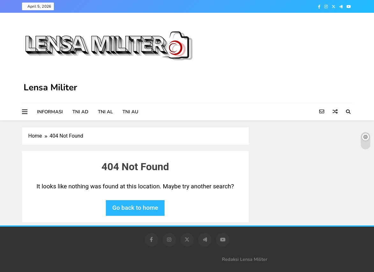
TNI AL (105, 112)
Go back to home (135, 207)
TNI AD (80, 112)
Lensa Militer (50, 87)
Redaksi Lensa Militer (244, 259)
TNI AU (130, 112)
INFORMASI (50, 112)
